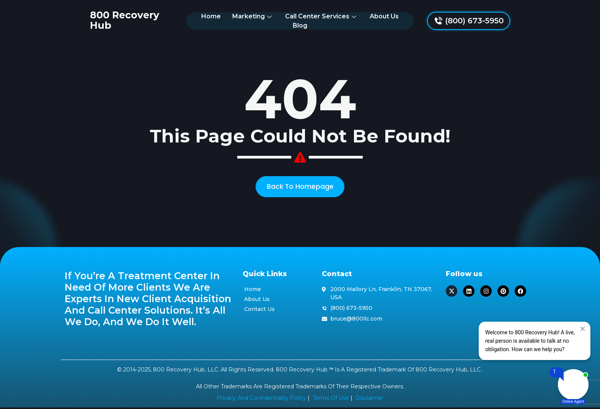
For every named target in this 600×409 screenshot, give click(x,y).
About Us (371, 20)
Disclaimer (369, 399)
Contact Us (259, 310)
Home (198, 20)
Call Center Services (308, 20)
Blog (404, 20)
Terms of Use (331, 399)
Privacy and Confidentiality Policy (261, 399)
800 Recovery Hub (111, 20)
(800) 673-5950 (499, 20)
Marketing (240, 20)
